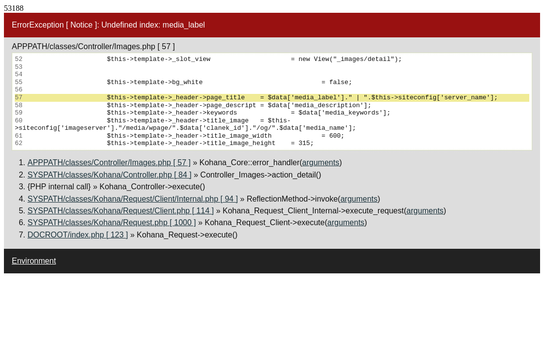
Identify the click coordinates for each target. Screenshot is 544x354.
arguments (321, 162)
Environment (34, 261)
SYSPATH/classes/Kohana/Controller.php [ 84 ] (110, 175)
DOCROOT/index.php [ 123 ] (78, 235)
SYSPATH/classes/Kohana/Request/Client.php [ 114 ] (121, 210)
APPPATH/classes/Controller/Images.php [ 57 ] (109, 162)
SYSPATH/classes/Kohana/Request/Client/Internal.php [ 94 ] (133, 199)
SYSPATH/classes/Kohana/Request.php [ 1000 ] (112, 222)
